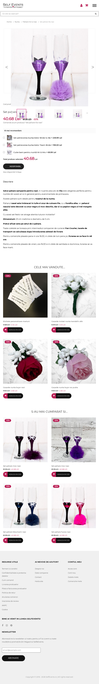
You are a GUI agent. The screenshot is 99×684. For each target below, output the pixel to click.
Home (10, 22)
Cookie (5, 609)
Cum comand (8, 580)
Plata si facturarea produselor (14, 588)
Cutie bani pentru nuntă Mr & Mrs (29, 152)
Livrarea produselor (10, 584)
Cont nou (72, 573)
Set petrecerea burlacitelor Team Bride (32, 145)
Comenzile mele (75, 581)
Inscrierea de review (10, 601)
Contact (38, 577)
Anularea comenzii (10, 597)
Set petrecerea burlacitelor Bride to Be (32, 138)
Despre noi (39, 569)
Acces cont (72, 569)
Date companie (41, 573)
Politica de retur (8, 593)
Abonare (13, 658)
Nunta (18, 22)
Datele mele (73, 577)
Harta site (39, 581)
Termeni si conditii (9, 569)
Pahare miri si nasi (31, 22)
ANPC (4, 605)
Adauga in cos (15, 330)
